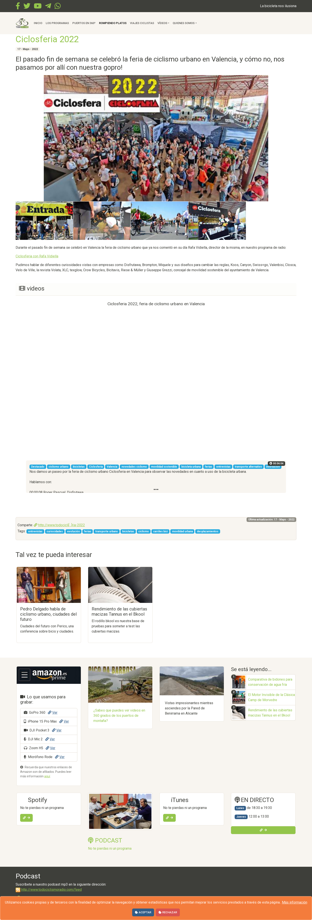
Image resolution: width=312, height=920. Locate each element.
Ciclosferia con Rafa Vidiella (37, 256)
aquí (47, 776)
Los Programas (57, 23)
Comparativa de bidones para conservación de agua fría (270, 682)
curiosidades (55, 531)
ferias (87, 531)
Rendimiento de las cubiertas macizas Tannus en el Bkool (270, 712)
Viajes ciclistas (142, 23)
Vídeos (162, 23)
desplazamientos (207, 531)
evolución (73, 531)
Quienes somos (184, 23)
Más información (294, 902)
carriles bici (160, 531)
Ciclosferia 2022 (47, 39)
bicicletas (128, 531)
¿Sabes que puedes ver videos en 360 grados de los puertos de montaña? (119, 715)
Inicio (38, 23)
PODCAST (105, 840)
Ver (52, 712)
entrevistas (35, 531)
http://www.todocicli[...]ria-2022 (59, 525)
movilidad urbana (182, 531)
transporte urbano (106, 531)
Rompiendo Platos (113, 23)
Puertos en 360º (84, 23)
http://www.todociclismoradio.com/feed (49, 890)
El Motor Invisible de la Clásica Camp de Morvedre (271, 697)
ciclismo (143, 531)
